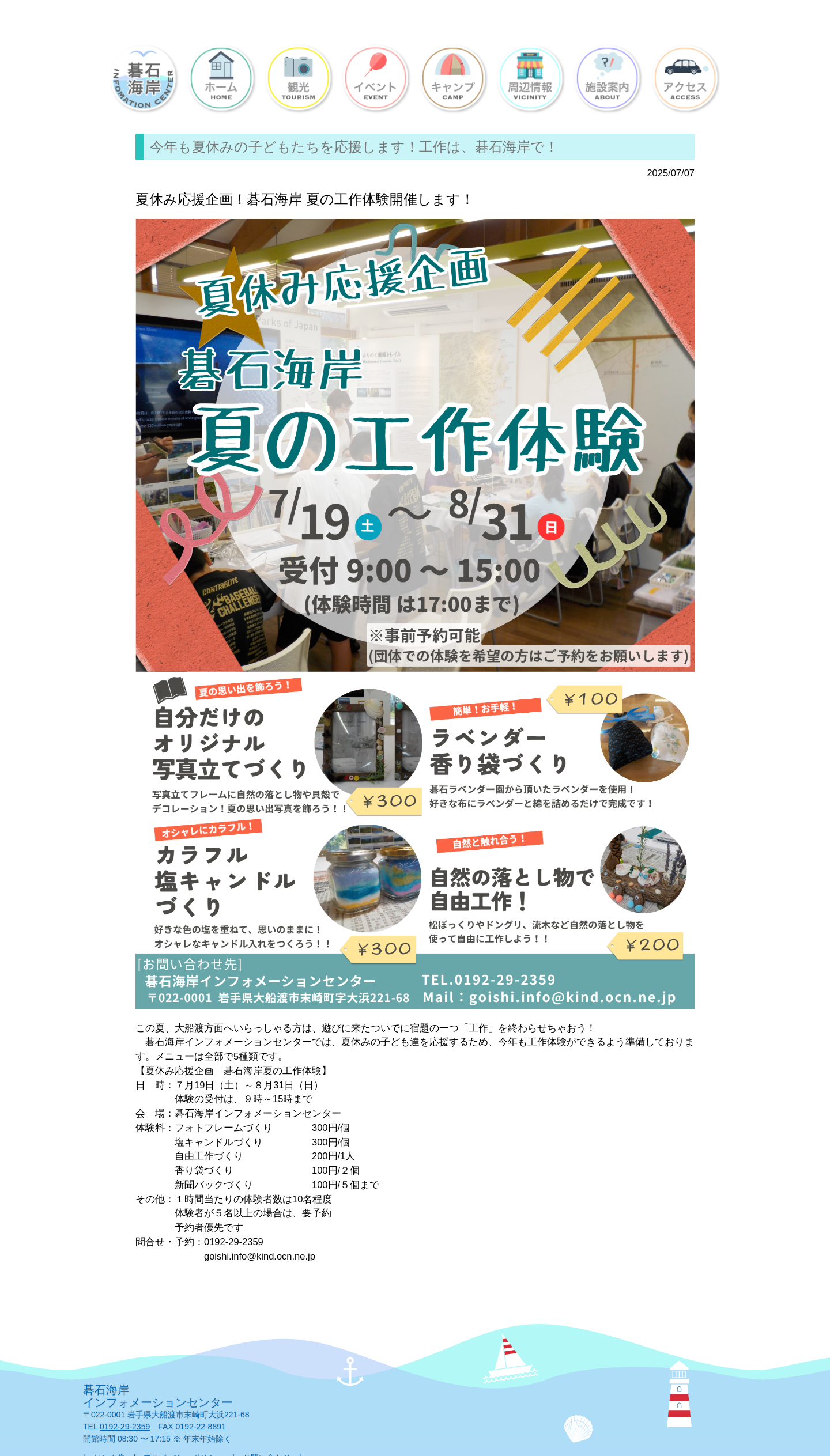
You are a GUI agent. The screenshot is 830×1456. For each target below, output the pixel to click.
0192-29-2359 (125, 1426)
